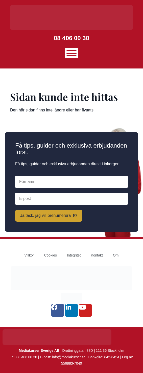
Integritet (74, 255)
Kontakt (97, 255)
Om (116, 255)
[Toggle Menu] (71, 53)
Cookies (50, 255)
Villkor (29, 255)
